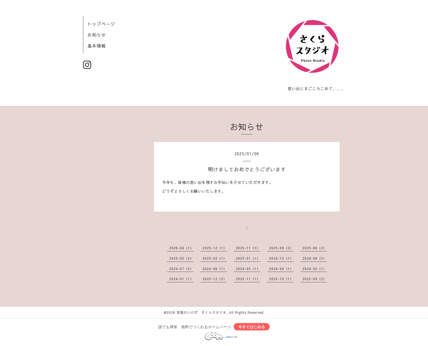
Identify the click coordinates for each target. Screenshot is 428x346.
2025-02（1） (215, 258)
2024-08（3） (314, 258)
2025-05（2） (181, 258)
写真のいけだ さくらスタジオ (201, 312)
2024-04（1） (281, 268)
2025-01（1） (248, 258)
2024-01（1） (181, 279)
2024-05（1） (248, 268)
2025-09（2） (281, 248)
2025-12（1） (215, 248)
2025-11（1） (248, 248)
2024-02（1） (314, 268)
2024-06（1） (215, 268)
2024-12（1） (281, 258)
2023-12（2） (215, 279)
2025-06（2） (314, 248)
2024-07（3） (181, 268)
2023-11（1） (248, 279)
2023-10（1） (281, 279)
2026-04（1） (181, 248)
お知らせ (96, 35)
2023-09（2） (314, 279)
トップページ (101, 24)
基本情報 (96, 46)
